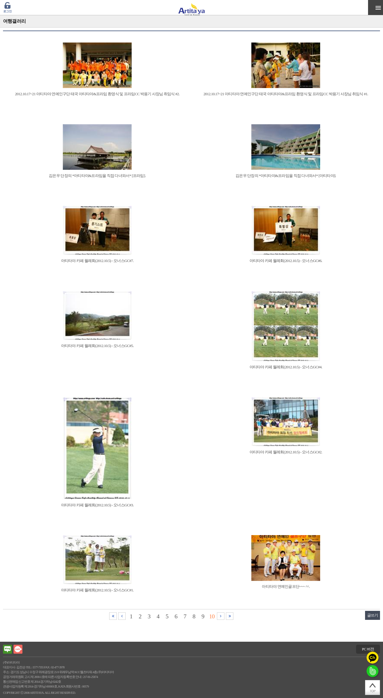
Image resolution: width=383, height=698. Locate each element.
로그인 (7, 11)
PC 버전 (368, 649)
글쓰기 (372, 615)
